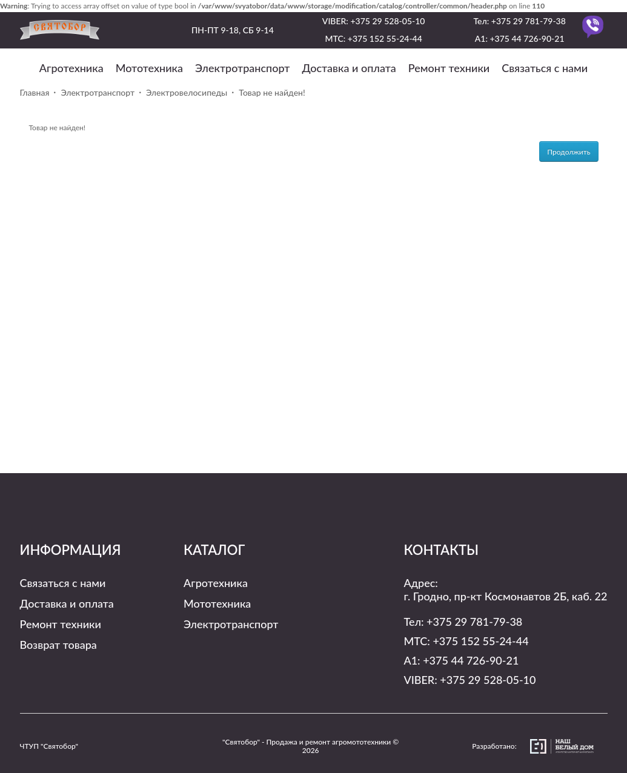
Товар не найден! (272, 92)
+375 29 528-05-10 (387, 21)
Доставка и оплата (349, 68)
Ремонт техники (448, 68)
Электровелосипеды (186, 92)
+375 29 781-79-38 (528, 21)
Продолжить (568, 151)
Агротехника (71, 68)
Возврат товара (58, 644)
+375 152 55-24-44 (385, 38)
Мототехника (149, 68)
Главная (35, 92)
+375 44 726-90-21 (526, 38)
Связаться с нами (545, 68)
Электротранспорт (242, 68)
